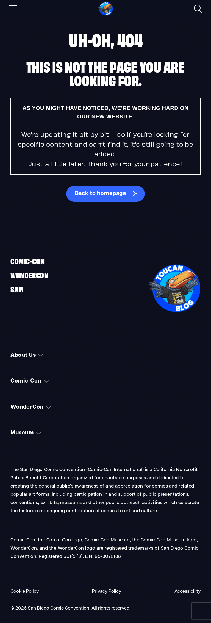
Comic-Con (27, 261)
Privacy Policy (106, 591)
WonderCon (29, 275)
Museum (22, 433)
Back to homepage (100, 193)
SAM (16, 289)
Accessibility (187, 591)
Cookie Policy (24, 591)
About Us (23, 355)
